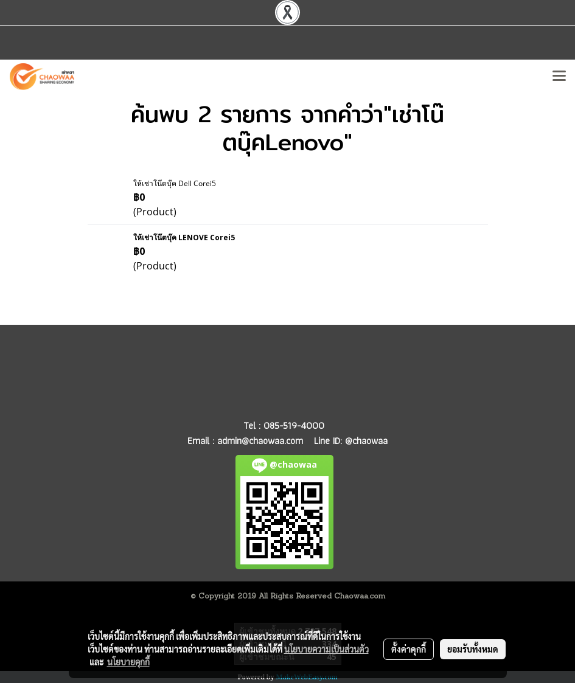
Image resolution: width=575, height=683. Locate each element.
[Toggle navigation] (559, 76)
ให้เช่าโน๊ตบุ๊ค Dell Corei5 (174, 183)
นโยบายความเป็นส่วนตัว (326, 648)
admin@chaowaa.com (260, 440)
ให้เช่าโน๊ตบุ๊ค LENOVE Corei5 (184, 237)
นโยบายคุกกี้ (128, 661)
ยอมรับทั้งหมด (472, 648)
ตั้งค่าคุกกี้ (408, 648)
